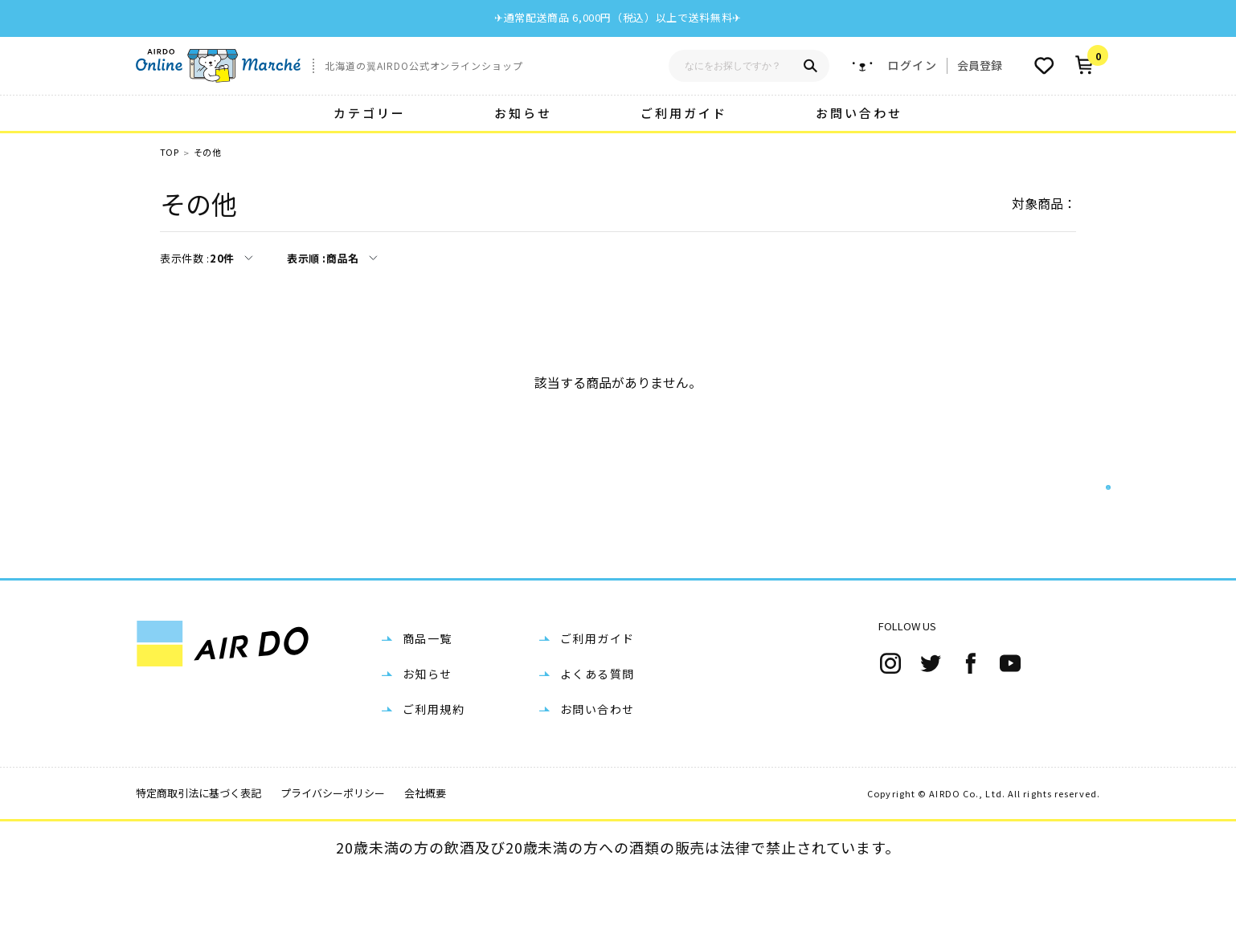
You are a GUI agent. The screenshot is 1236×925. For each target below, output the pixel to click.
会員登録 (979, 65)
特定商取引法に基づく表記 (198, 844)
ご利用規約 (434, 760)
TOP (169, 152)
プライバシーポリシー (332, 844)
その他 (207, 152)
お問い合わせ (859, 112)
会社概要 (425, 844)
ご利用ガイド (684, 112)
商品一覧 (427, 690)
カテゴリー (370, 112)
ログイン (912, 65)
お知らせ (523, 112)
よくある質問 (597, 725)
